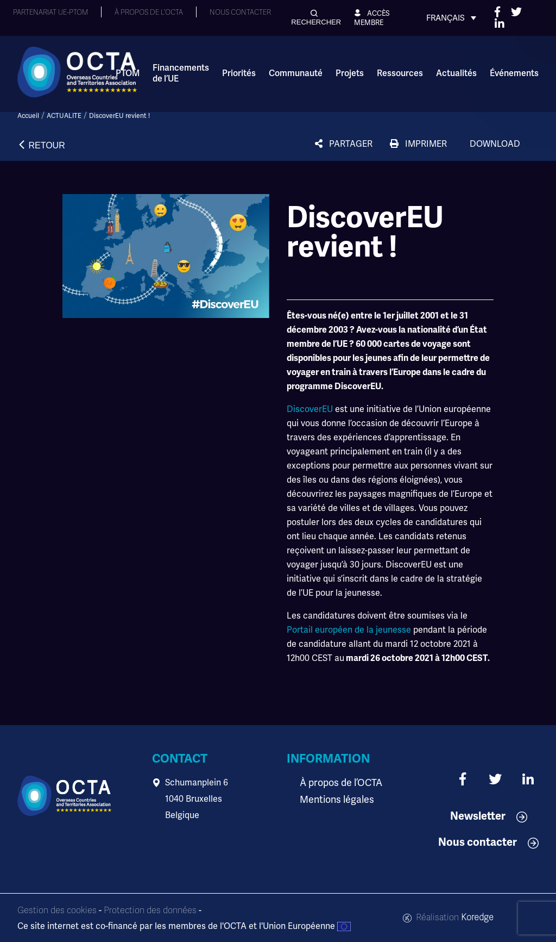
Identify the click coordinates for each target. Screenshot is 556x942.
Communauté (296, 73)
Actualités (456, 73)
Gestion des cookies (57, 910)
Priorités (239, 73)
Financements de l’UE (181, 73)
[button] (316, 18)
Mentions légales (333, 798)
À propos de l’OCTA (337, 782)
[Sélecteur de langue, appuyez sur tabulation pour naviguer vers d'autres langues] (451, 18)
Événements (514, 73)
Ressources (400, 73)
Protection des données (150, 910)
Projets (350, 73)
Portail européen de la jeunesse (349, 629)
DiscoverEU (311, 409)
